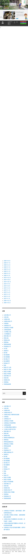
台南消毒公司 (7, 315)
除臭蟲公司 (7, 363)
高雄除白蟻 (7, 380)
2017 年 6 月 (7, 288)
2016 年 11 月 (7, 302)
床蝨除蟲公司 (7, 346)
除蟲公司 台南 (7, 367)
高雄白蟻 (6, 378)
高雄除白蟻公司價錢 (9, 492)
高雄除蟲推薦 (7, 384)
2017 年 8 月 (7, 286)
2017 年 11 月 (7, 279)
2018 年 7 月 (7, 263)
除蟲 (5, 365)
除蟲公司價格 (7, 371)
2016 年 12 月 (7, 300)
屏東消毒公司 (7, 336)
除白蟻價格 (7, 355)
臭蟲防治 (6, 350)
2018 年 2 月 (7, 273)
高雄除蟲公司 (7, 496)
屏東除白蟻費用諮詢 (9, 437)
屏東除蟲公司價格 (8, 444)
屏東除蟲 (6, 342)
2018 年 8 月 (7, 261)
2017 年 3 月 (7, 294)
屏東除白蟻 (7, 340)
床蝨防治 (6, 448)
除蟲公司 (6, 475)
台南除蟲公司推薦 (8, 327)
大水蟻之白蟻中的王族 (10, 429)
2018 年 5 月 (7, 267)
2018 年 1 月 (7, 275)
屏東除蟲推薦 (7, 344)
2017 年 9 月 (7, 284)
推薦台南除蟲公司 (8, 452)
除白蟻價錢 (7, 357)
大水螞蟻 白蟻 (7, 331)
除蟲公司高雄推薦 (8, 481)
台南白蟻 (6, 317)
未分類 (5, 348)
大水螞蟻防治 (7, 334)
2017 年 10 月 (7, 281)
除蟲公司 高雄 (7, 369)
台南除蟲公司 (7, 325)
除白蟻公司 (7, 359)
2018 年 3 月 (7, 271)
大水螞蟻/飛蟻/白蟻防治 (10, 427)
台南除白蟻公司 (8, 321)
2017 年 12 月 (7, 277)
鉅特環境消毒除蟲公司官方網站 (9, 543)
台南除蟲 (6, 323)
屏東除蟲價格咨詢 (8, 442)
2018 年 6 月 (7, 265)
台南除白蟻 (7, 319)
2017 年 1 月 (7, 298)
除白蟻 (5, 352)
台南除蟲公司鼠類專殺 (10, 423)
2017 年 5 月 (7, 290)
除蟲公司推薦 (7, 373)
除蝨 (5, 471)
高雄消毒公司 (7, 375)
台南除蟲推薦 (7, 329)
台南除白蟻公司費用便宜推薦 (11, 414)
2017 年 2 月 (7, 296)
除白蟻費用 (7, 361)
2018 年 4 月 (7, 269)
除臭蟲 (5, 467)
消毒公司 (19, 550)
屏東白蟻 (6, 338)
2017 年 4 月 (7, 292)
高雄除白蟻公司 (8, 490)
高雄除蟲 (6, 382)
